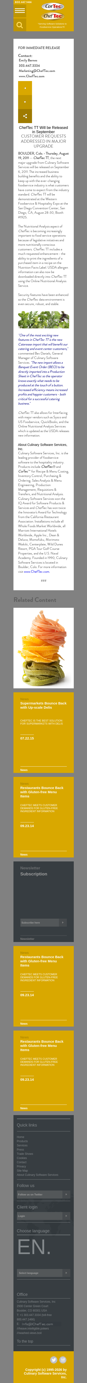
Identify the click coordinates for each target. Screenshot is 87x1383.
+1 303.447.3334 (30, 1315)
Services (22, 1145)
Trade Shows (25, 1153)
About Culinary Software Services (37, 1175)
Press (20, 1149)
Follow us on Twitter (44, 1194)
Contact (21, 1162)
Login (44, 1216)
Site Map (22, 1170)
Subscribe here (44, 923)
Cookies (22, 1158)
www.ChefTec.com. (37, 571)
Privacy (21, 1166)
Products (22, 1141)
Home (20, 1137)
